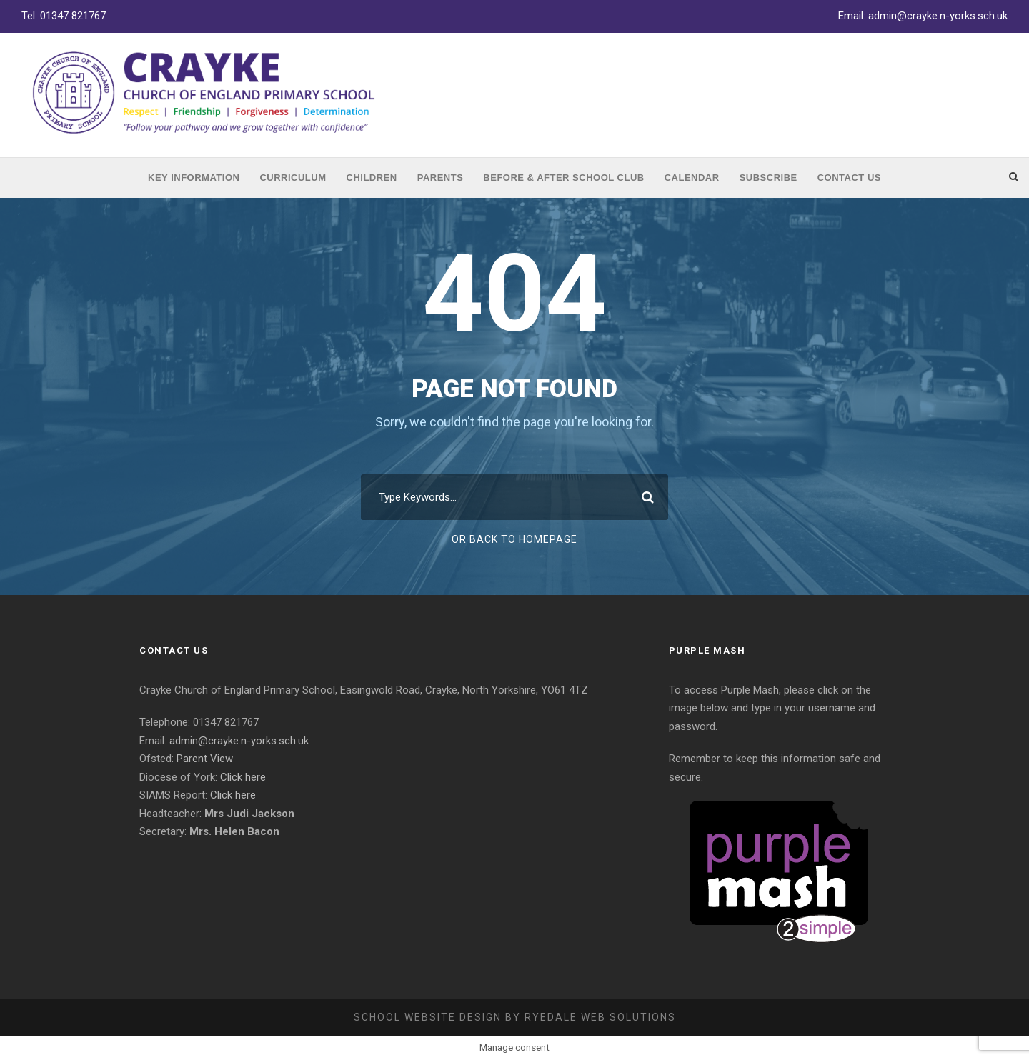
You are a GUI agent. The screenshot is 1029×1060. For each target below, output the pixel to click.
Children (372, 177)
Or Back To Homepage (514, 539)
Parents (440, 177)
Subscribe (768, 177)
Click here (243, 777)
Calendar (692, 177)
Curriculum (292, 177)
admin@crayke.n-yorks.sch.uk (938, 15)
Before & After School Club (563, 177)
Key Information (193, 177)
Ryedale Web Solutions (600, 1017)
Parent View (205, 758)
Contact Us (849, 177)
